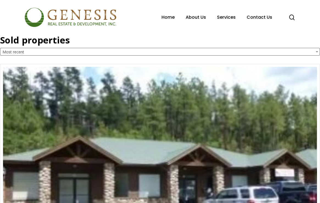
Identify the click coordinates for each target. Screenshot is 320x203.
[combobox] (160, 52)
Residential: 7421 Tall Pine (253, 145)
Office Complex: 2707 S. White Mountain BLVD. (41, 147)
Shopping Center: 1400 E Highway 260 (153, 147)
